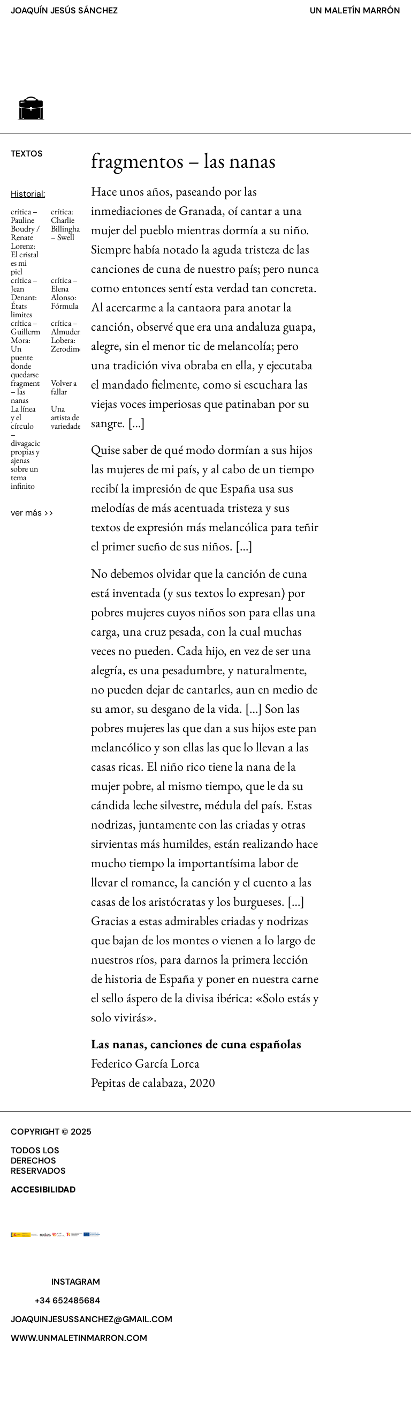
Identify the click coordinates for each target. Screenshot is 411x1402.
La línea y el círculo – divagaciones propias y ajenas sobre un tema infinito (31, 447)
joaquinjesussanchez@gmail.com (91, 1319)
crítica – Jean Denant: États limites (24, 297)
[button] (31, 108)
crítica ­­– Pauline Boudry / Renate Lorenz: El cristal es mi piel (25, 241)
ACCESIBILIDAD (43, 1189)
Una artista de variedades (67, 417)
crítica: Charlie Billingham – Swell (68, 224)
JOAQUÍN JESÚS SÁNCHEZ (64, 10)
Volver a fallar (64, 387)
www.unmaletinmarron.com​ (79, 1338)
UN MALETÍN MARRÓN (355, 10)
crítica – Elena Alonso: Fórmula (64, 292)
